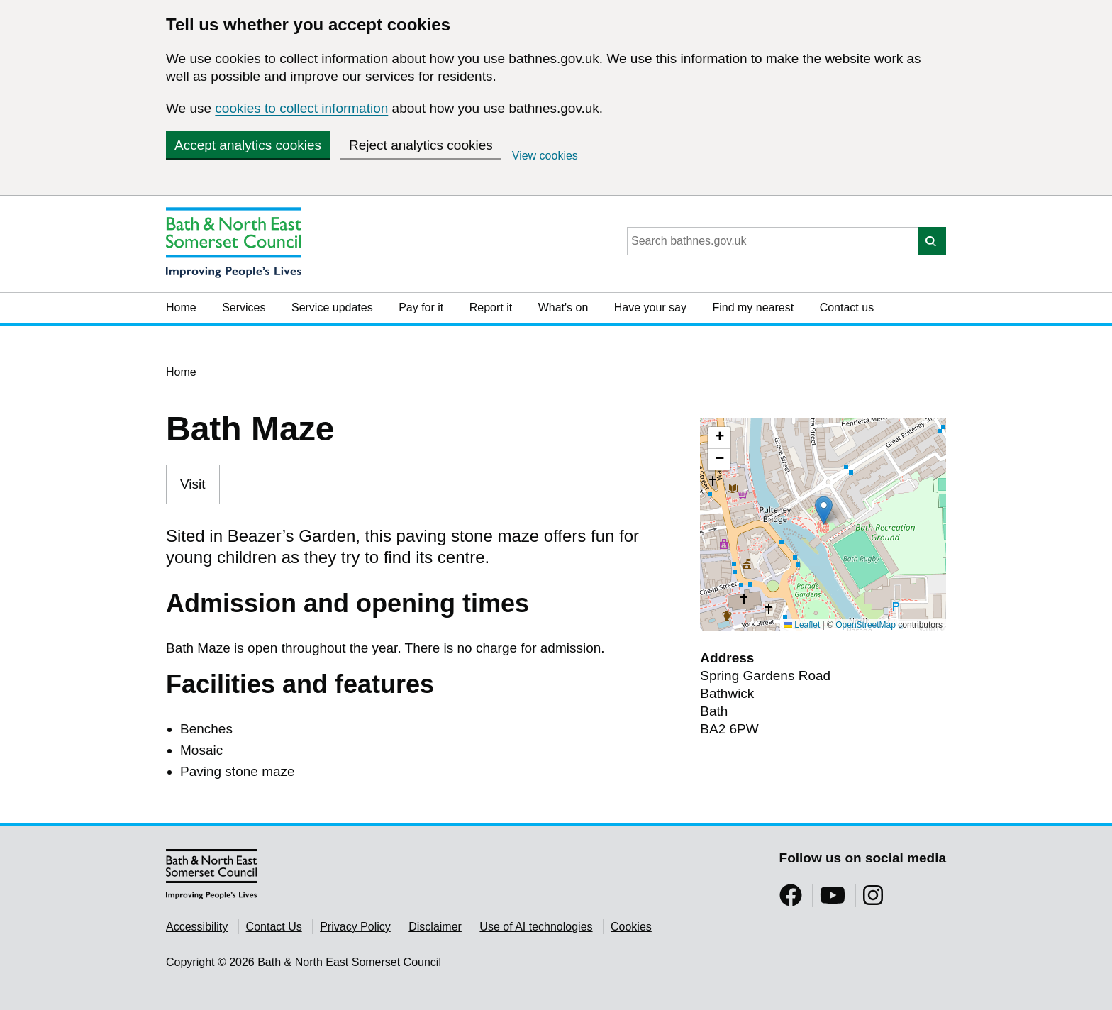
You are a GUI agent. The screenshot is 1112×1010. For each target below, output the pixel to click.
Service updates (332, 307)
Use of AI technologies (535, 927)
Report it (490, 307)
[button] (824, 510)
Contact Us (274, 927)
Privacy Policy (355, 927)
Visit (193, 484)
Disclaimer (435, 927)
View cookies (545, 156)
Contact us (847, 307)
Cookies (631, 927)
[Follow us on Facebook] (790, 900)
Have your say (650, 307)
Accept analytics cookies (247, 145)
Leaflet (802, 625)
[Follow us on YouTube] (832, 900)
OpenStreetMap (865, 625)
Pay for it (421, 307)
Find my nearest (753, 307)
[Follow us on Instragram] (873, 900)
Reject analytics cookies (421, 145)
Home (181, 307)
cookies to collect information (301, 108)
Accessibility (197, 927)
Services (243, 307)
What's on (563, 307)
